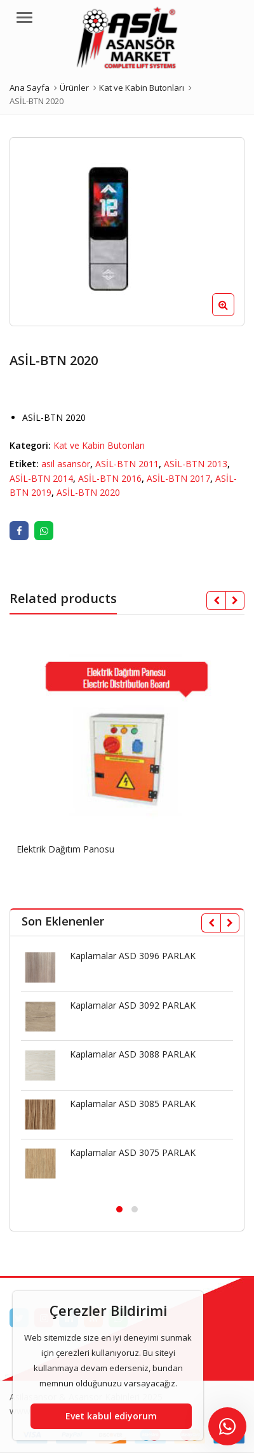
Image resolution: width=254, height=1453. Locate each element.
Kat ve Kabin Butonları (99, 445)
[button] (233, 314)
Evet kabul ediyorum (111, 1416)
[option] (127, 231)
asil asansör (65, 464)
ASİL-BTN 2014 (41, 478)
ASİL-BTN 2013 (195, 464)
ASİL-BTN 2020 (88, 492)
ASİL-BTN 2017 (178, 478)
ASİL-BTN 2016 (110, 478)
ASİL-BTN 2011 (127, 464)
